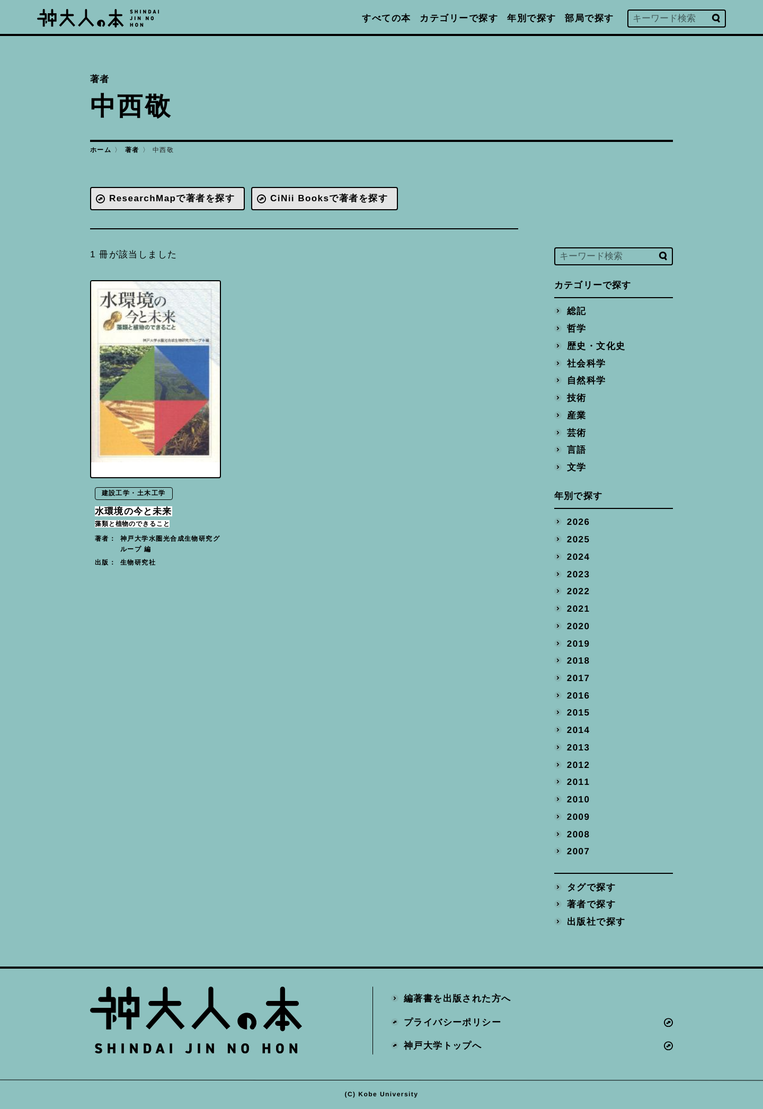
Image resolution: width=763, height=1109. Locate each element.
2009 (578, 816)
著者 (132, 150)
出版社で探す (596, 922)
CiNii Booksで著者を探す (329, 198)
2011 (578, 782)
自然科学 (586, 380)
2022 (578, 591)
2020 (578, 626)
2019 (578, 643)
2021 (578, 609)
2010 (578, 799)
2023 (578, 574)
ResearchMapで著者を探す (172, 198)
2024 (578, 556)
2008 (578, 834)
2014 (578, 730)
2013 (578, 747)
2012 (578, 764)
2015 (578, 713)
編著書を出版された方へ (457, 998)
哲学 (577, 329)
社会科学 (586, 363)
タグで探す (591, 887)
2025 (578, 539)
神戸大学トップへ (443, 1046)
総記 (577, 311)
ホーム (100, 150)
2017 (578, 678)
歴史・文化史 (596, 346)
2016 (578, 695)
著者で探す (591, 904)
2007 (578, 851)
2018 (578, 661)
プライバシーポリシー (452, 1022)
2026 (578, 522)
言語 (577, 450)
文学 (577, 467)
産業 (577, 415)
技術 (577, 398)
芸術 (577, 432)
